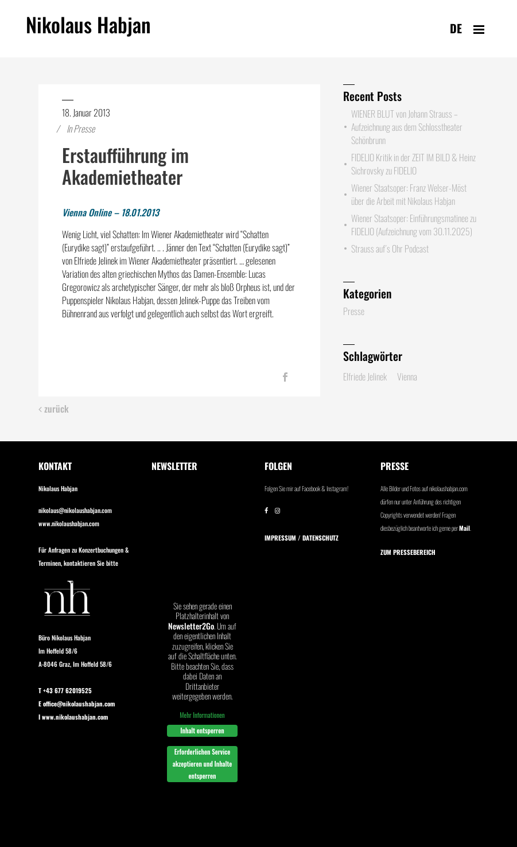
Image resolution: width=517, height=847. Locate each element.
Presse (84, 128)
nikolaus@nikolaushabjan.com (75, 510)
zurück (53, 408)
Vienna (407, 376)
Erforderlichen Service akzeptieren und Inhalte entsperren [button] (202, 763)
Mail (464, 528)
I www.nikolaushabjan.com (73, 716)
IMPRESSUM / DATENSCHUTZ (302, 537)
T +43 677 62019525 (65, 690)
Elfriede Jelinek (365, 376)
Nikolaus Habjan (88, 31)
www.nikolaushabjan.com (68, 523)
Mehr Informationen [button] (202, 714)
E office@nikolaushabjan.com (76, 703)
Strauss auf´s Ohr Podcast (390, 248)
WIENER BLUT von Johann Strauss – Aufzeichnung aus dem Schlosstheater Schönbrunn (406, 127)
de (456, 28)
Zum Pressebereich (408, 552)
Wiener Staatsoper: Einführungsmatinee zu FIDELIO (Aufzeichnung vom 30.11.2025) (413, 224)
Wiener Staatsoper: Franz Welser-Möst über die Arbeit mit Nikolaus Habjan (409, 194)
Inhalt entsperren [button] (202, 730)
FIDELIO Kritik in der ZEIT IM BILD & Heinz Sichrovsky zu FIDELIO (413, 163)
